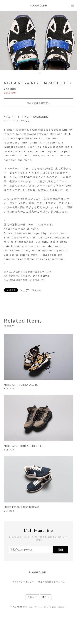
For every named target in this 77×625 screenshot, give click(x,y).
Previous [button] (5, 40)
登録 (60, 549)
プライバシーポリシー (23, 582)
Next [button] (71, 40)
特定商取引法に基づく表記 (51, 582)
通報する (36, 290)
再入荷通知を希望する (38, 103)
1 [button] (37, 73)
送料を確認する (41, 276)
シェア (24, 290)
